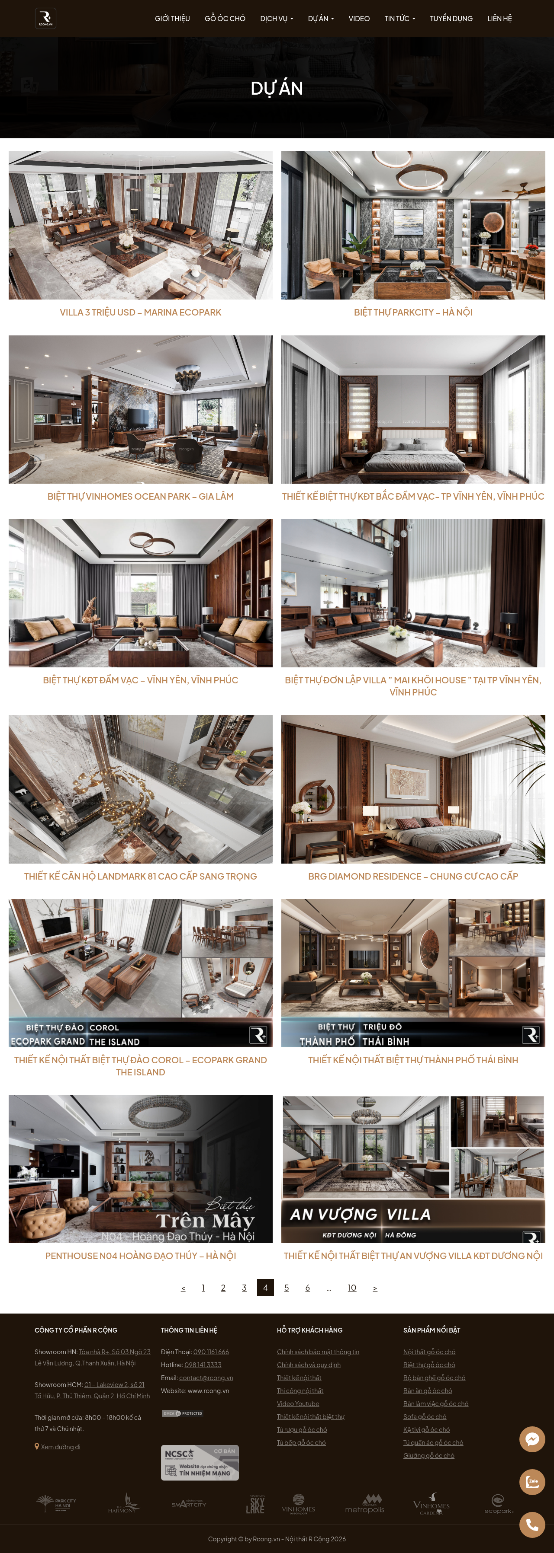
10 (352, 1287)
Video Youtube (298, 1403)
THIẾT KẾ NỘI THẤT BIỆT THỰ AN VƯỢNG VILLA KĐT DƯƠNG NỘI (413, 1255)
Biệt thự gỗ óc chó (429, 1364)
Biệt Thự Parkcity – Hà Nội (413, 311)
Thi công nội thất (300, 1390)
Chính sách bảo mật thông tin (318, 1351)
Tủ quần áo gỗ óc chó (433, 1442)
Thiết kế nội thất (299, 1377)
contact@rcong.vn (206, 1377)
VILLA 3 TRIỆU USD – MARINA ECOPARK (140, 311)
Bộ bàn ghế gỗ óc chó (434, 1377)
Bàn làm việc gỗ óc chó (436, 1403)
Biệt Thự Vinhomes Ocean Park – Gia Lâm (141, 496)
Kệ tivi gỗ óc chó (426, 1429)
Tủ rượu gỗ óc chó (302, 1429)
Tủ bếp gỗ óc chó (301, 1442)
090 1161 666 (211, 1351)
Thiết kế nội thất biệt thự (311, 1416)
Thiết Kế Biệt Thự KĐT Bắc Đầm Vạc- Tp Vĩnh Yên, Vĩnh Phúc (413, 496)
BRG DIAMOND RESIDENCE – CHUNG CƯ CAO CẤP (413, 876)
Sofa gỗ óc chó (425, 1416)
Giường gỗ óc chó (428, 1455)
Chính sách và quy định (309, 1364)
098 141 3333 (202, 1364)
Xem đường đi (58, 1447)
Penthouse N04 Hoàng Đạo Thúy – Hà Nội (140, 1255)
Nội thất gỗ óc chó (429, 1351)
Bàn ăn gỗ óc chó (427, 1390)
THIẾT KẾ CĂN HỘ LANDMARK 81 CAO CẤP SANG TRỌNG (140, 876)
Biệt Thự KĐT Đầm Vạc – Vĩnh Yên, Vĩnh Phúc (140, 679)
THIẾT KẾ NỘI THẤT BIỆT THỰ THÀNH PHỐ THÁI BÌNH (413, 1059)
